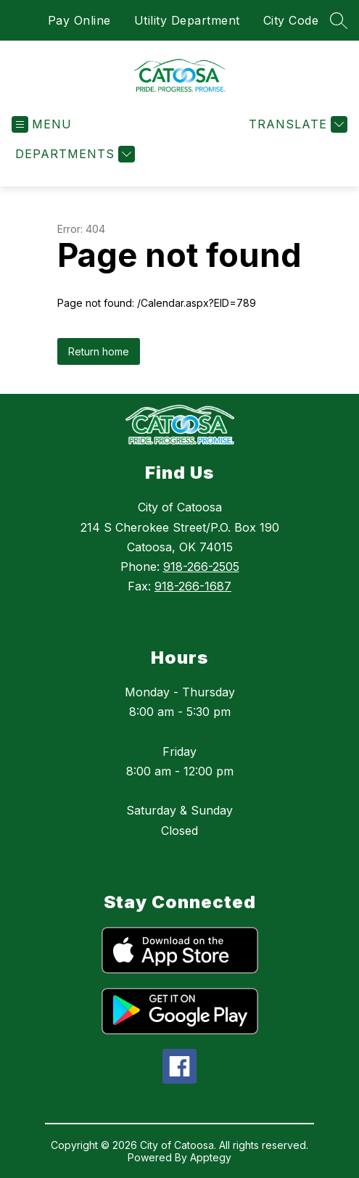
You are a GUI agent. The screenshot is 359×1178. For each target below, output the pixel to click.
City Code (291, 20)
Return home (98, 351)
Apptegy (210, 1157)
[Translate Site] (296, 124)
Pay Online (79, 20)
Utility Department (187, 20)
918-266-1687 (192, 586)
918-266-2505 (201, 566)
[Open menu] (42, 124)
